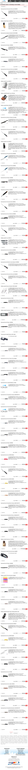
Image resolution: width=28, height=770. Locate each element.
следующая (16, 733)
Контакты (6, 749)
